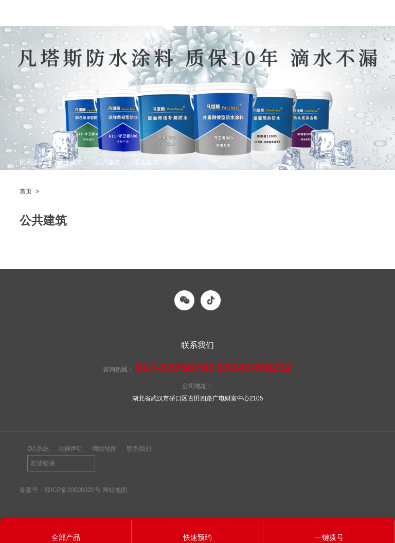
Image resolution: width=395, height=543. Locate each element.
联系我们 (139, 448)
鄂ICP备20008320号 (72, 490)
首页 (26, 191)
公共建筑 (108, 162)
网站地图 (104, 448)
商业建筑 (70, 162)
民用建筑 (32, 162)
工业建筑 (146, 162)
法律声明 (70, 448)
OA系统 (37, 448)
